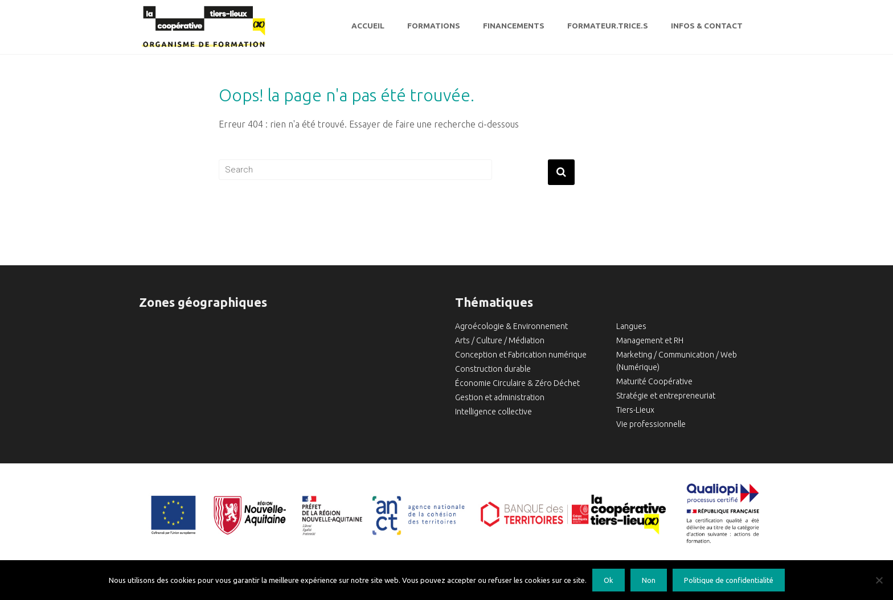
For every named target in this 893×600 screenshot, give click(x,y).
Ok (608, 580)
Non (649, 580)
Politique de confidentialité (728, 580)
